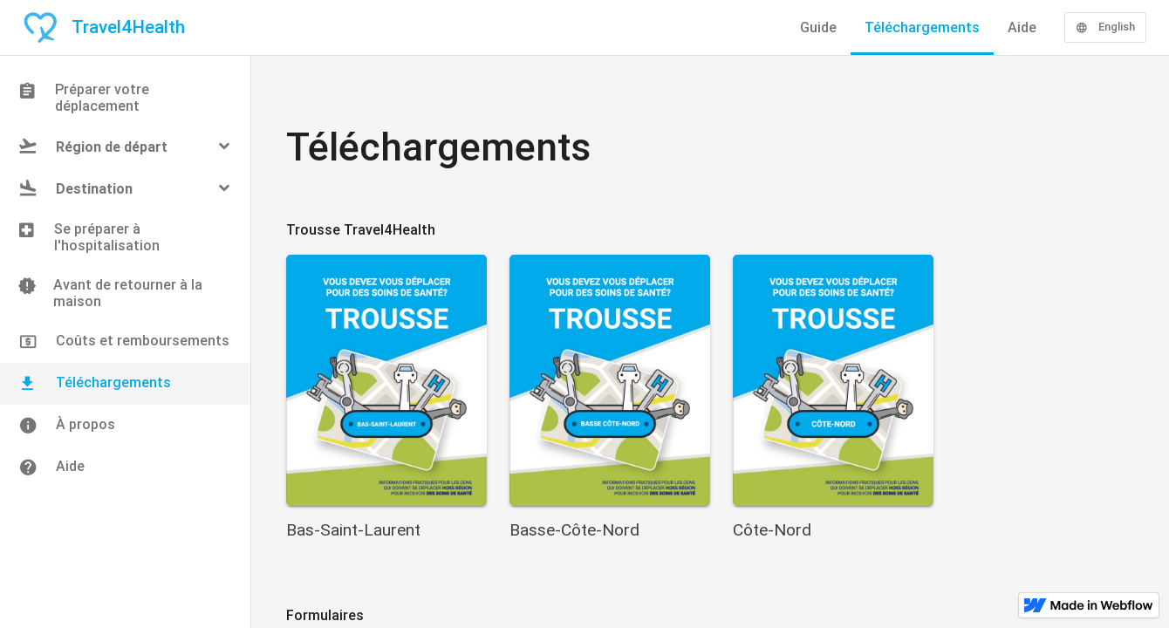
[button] (125, 146)
